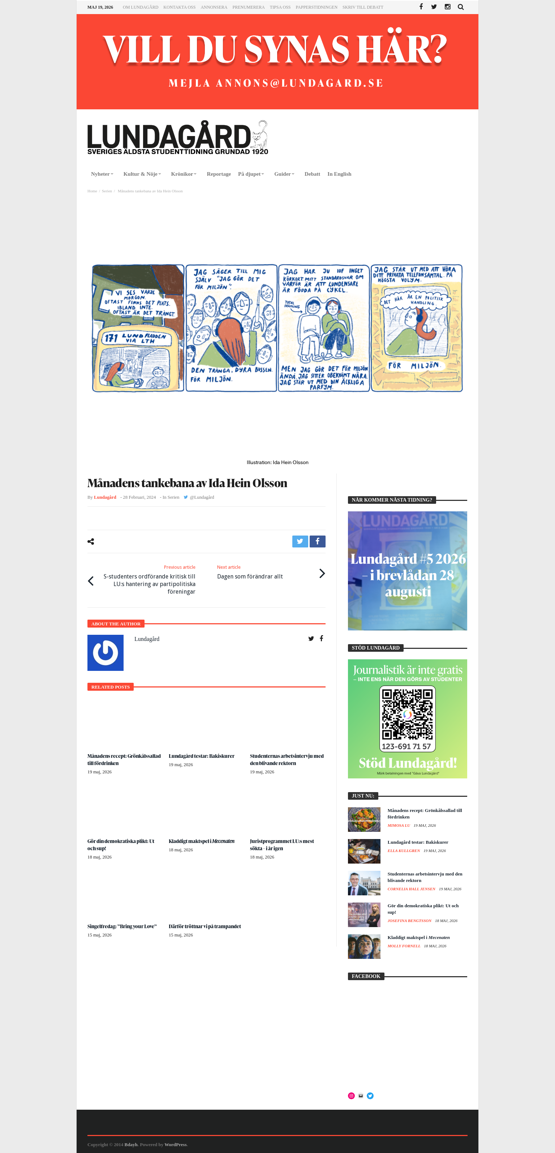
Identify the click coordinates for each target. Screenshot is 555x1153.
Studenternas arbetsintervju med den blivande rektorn (287, 759)
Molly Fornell (405, 946)
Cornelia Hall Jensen (412, 889)
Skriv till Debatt (363, 7)
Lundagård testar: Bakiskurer (202, 755)
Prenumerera (248, 7)
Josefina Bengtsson (410, 920)
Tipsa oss (280, 7)
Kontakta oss (179, 7)
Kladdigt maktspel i (202, 840)
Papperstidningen (317, 7)
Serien (107, 191)
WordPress (175, 1144)
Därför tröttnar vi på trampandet (205, 925)
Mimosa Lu (399, 825)
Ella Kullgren (404, 850)
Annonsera (214, 7)
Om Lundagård (140, 7)
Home (92, 191)
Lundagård (105, 497)
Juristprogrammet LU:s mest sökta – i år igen (282, 844)
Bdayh (131, 1144)
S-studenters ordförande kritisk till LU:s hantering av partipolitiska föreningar (146, 579)
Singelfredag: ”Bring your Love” (122, 925)
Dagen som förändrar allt (250, 572)
